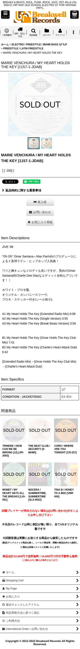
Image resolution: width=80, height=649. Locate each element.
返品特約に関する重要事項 (21, 190)
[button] (5, 14)
